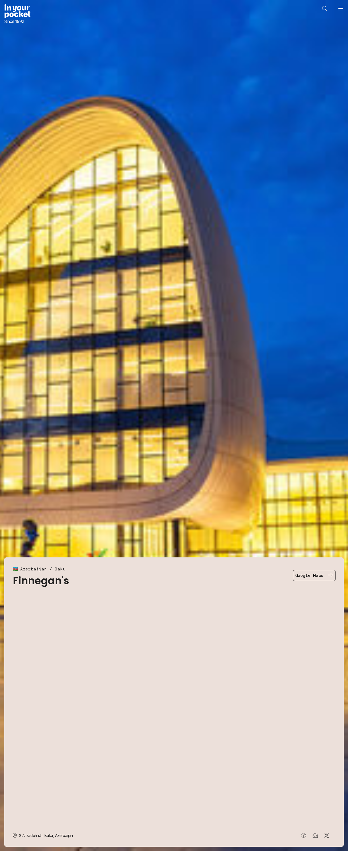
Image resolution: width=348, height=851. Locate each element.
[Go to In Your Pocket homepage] (17, 14)
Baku (60, 569)
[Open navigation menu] (340, 8)
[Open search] (324, 8)
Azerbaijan (33, 569)
